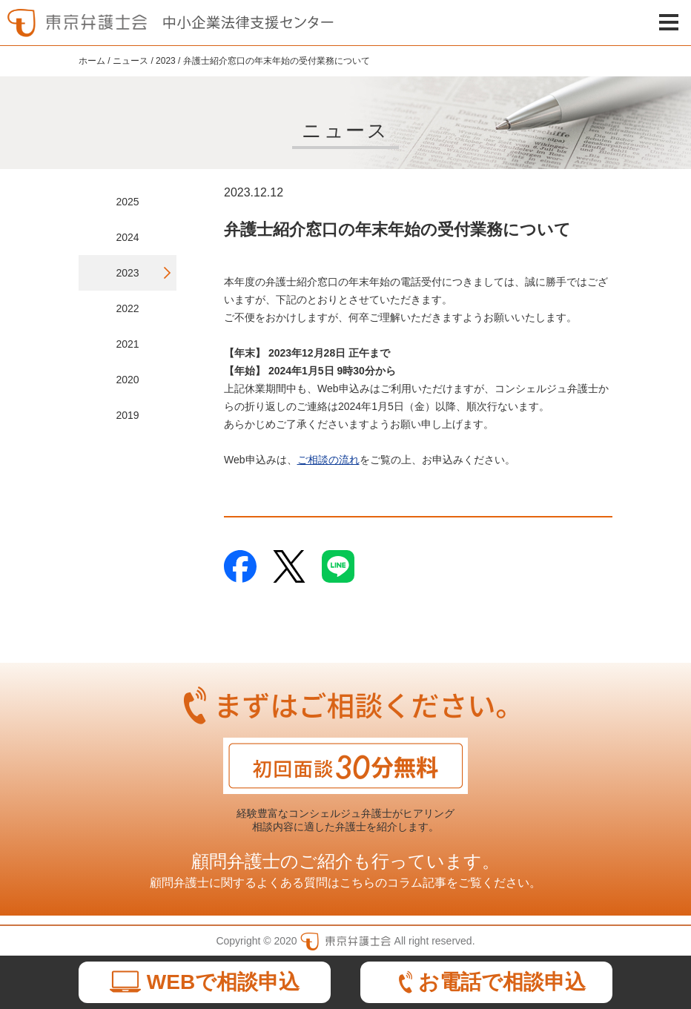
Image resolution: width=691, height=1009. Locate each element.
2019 (127, 415)
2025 (127, 202)
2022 (127, 308)
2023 (127, 273)
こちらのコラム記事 (393, 882)
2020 (127, 380)
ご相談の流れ (328, 460)
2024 (127, 237)
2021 (127, 344)
